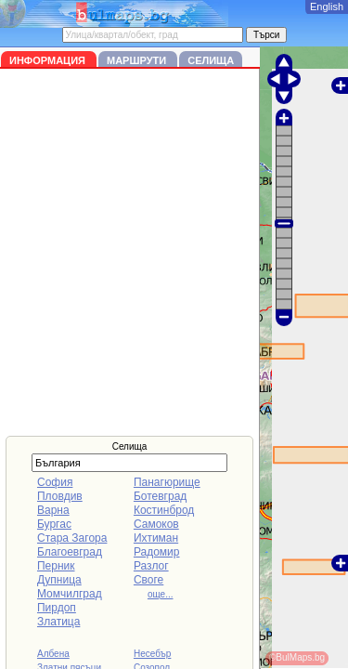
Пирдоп (56, 607)
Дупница (59, 579)
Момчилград (69, 593)
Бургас (54, 524)
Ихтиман (156, 537)
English (326, 6)
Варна (53, 510)
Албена (53, 654)
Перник (56, 565)
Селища (210, 60)
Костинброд (164, 510)
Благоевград (69, 551)
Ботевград (160, 496)
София (54, 482)
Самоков (156, 524)
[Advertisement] (174, 252)
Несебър (152, 654)
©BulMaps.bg (297, 657)
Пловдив (60, 496)
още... (161, 594)
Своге (148, 579)
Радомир (157, 551)
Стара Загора (72, 537)
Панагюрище (167, 482)
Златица (58, 621)
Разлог (151, 565)
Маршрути (138, 60)
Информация (48, 60)
